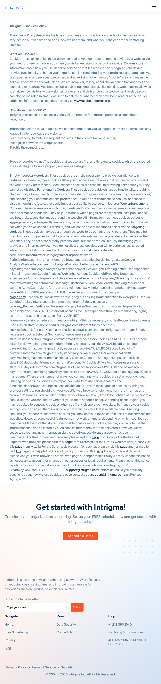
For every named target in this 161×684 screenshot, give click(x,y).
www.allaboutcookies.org (92, 101)
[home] (14, 6)
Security (67, 667)
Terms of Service (44, 667)
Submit (77, 607)
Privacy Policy (16, 667)
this (18, 451)
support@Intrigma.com (82, 470)
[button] (154, 6)
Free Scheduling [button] (16, 632)
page (95, 437)
